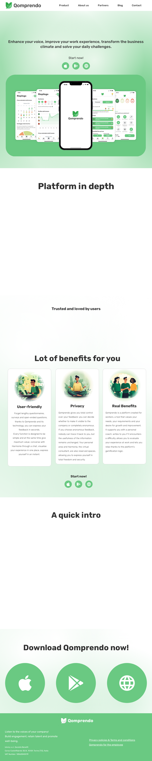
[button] (63, 5)
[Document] (65, 66)
